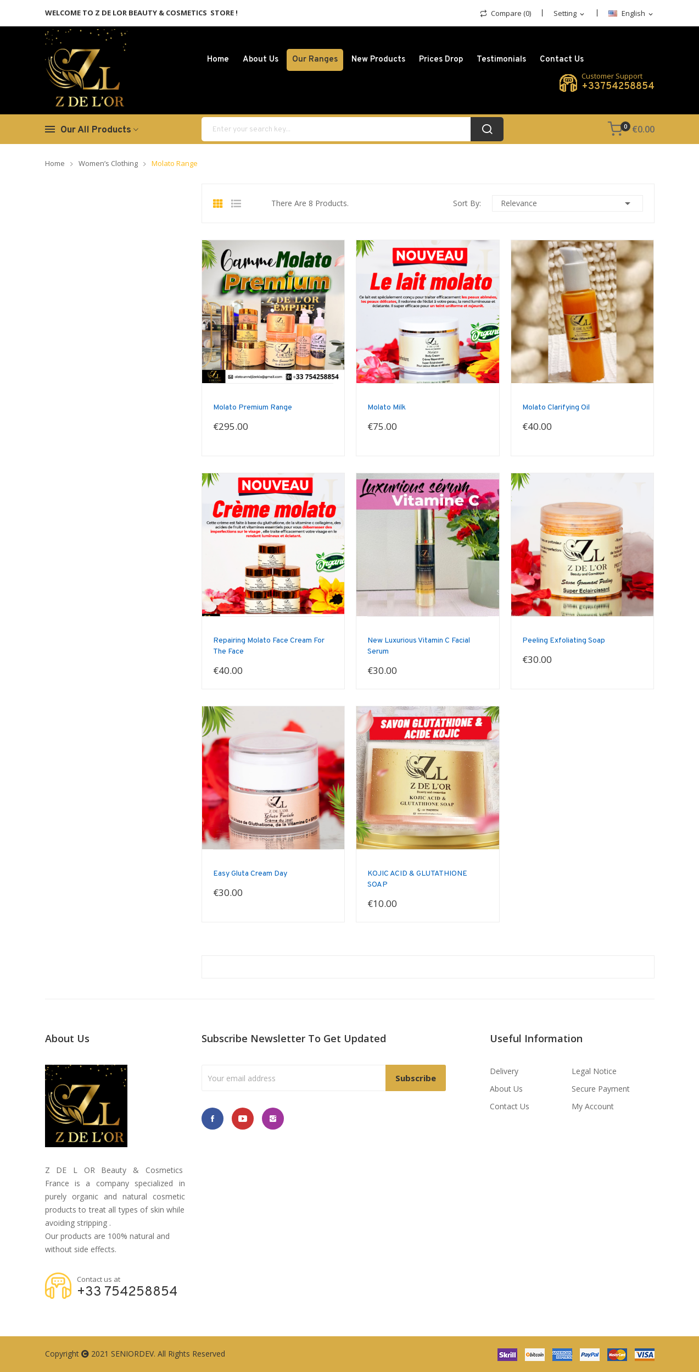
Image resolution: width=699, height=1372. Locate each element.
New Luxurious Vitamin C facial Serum (418, 646)
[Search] (353, 129)
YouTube (243, 1119)
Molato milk (386, 407)
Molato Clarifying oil (556, 407)
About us (506, 1088)
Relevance (567, 203)
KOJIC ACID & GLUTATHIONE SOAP (417, 879)
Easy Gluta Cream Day (250, 873)
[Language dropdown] (631, 14)
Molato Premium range (252, 407)
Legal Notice (594, 1071)
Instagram (273, 1119)
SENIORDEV (132, 1353)
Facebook (212, 1119)
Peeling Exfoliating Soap (563, 640)
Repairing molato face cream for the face (269, 646)
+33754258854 (618, 87)
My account (593, 1106)
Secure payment (601, 1088)
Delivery (504, 1071)
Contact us (509, 1106)
